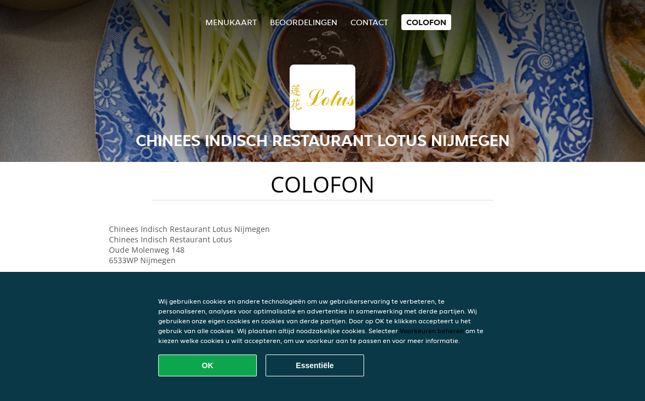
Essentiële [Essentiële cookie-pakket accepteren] (314, 365)
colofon (426, 22)
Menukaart (231, 22)
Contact (369, 22)
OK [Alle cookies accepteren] (208, 365)
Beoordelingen (303, 22)
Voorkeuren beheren (432, 331)
